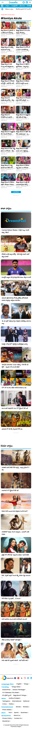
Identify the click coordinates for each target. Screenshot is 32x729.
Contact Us (18, 718)
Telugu (26, 684)
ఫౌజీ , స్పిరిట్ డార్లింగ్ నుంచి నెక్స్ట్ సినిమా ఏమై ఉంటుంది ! (16, 576)
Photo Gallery (6, 709)
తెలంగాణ (22, 6)
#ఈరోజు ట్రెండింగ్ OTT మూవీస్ (23, 9)
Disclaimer (6, 721)
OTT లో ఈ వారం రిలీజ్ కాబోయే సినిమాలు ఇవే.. (14, 387)
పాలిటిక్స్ (29, 6)
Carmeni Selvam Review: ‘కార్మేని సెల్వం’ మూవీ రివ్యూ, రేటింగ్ (15, 231)
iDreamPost (6, 689)
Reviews (26, 706)
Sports (16, 712)
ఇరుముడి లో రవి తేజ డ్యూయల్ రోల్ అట (12, 429)
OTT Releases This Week (10, 692)
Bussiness (24, 712)
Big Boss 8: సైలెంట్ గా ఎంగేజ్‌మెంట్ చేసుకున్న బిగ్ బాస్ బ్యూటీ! (8, 33)
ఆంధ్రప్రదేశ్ (14, 6)
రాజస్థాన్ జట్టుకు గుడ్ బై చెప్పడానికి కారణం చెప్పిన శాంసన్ (16, 277)
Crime (4, 704)
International (16, 701)
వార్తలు (7, 6)
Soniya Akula (11, 14)
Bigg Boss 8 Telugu (19, 695)
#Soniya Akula (11, 18)
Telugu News (4, 14)
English (19, 684)
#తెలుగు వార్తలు (9, 9)
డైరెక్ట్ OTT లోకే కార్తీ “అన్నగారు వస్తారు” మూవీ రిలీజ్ (15, 554)
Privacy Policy (7, 718)
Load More (16, 192)
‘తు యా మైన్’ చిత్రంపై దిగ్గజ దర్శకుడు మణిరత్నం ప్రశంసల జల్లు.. (16, 322)
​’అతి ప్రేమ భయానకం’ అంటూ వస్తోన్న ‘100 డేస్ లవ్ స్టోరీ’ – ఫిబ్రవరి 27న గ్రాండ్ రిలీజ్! (15, 365)
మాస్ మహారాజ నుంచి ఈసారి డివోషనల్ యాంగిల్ (14, 619)
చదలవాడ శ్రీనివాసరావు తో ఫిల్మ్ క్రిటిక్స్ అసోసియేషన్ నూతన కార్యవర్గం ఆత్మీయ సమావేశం (15, 299)
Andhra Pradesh (14, 698)
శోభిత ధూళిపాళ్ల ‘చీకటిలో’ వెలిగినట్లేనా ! (12, 639)
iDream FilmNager (19, 689)
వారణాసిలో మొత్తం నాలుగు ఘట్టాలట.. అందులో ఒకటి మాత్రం (15, 533)
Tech (10, 712)
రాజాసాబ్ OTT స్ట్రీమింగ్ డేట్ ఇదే (10, 490)
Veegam (19, 726)
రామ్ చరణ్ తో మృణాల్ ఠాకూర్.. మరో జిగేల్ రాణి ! (15, 660)
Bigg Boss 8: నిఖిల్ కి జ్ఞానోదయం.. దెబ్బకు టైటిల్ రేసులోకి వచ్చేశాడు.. (23, 66)
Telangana (6, 701)
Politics (11, 704)
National (26, 701)
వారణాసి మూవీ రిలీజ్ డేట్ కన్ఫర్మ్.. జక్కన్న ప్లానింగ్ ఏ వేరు (15, 468)
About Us (17, 715)
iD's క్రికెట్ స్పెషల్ (6, 695)
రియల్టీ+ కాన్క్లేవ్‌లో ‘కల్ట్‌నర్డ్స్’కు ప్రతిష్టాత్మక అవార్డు (15, 344)
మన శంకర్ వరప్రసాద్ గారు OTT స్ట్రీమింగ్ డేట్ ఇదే (15, 408)
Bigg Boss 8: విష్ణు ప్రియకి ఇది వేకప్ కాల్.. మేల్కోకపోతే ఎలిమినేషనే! (7, 168)
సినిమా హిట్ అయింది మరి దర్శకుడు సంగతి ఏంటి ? (15, 511)
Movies (18, 706)
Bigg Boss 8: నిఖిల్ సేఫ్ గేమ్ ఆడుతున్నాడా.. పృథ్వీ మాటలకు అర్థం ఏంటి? (23, 134)
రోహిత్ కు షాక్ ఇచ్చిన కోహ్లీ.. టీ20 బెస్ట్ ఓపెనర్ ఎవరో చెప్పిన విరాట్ (15, 255)
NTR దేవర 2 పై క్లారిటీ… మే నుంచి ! (11, 598)
